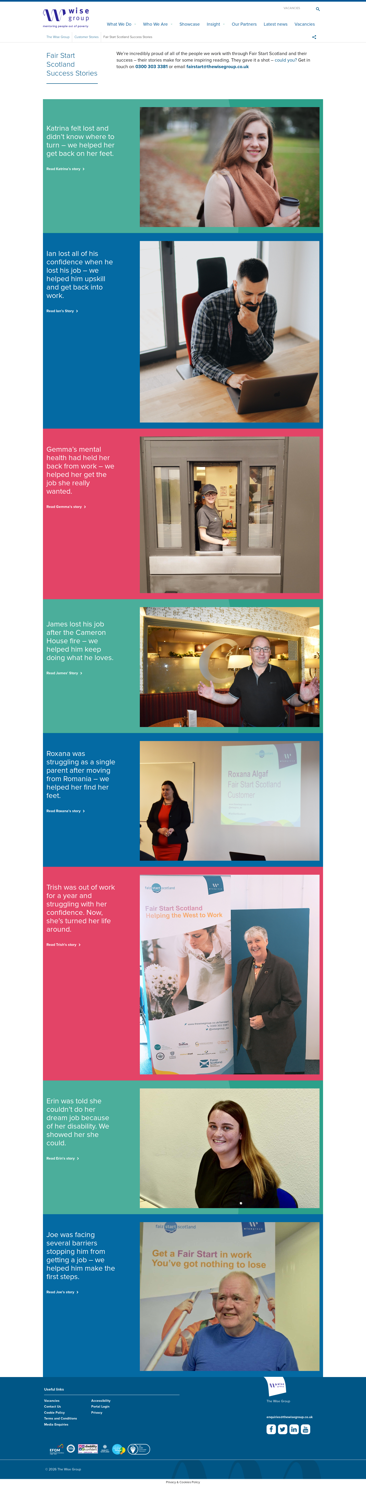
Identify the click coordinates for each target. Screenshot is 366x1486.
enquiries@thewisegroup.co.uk (290, 1417)
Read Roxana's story (63, 811)
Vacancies (292, 8)
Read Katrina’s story (63, 169)
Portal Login (100, 1407)
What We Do (119, 24)
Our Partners (244, 24)
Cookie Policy (54, 1413)
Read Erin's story (60, 1158)
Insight (213, 24)
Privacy (96, 1413)
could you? (286, 60)
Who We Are (155, 24)
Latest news (276, 24)
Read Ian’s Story (60, 311)
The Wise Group (58, 37)
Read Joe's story (60, 1292)
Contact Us (52, 1407)
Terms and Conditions (60, 1418)
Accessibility (100, 1401)
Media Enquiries (56, 1425)
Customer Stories (86, 37)
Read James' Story (62, 673)
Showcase (189, 24)
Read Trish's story (61, 944)
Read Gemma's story (64, 506)
